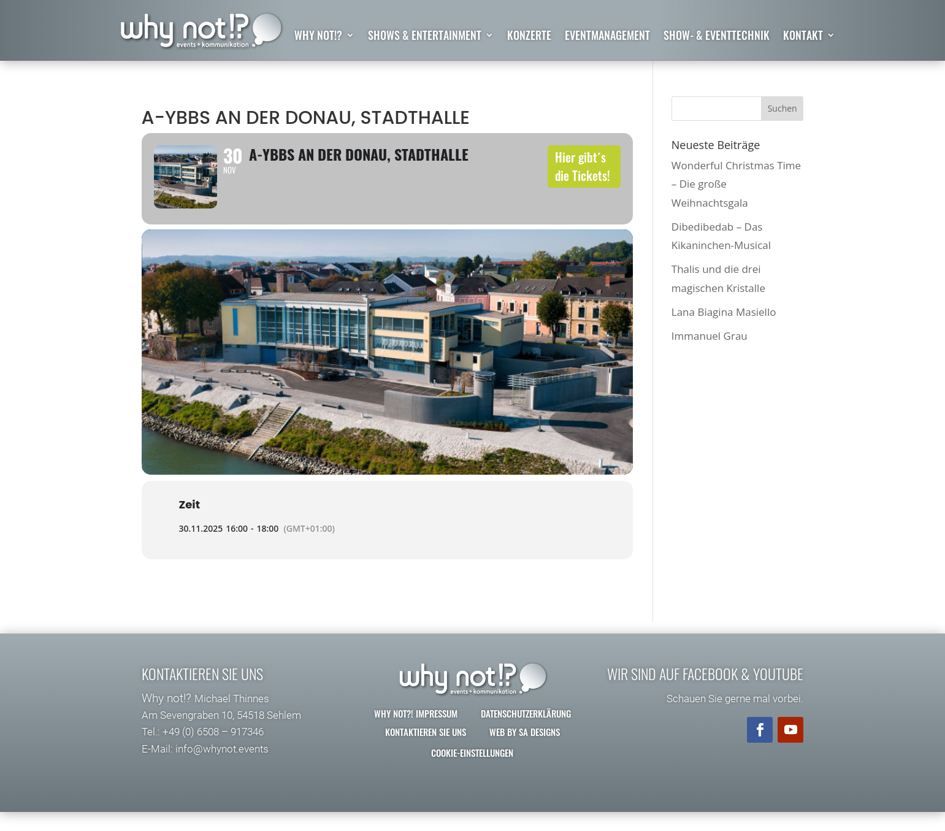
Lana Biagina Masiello (723, 312)
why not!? (318, 37)
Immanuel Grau (709, 336)
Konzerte (529, 37)
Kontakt (803, 37)
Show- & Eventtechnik (717, 37)
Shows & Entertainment (424, 37)
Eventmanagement (607, 37)
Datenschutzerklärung (526, 731)
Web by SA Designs (524, 750)
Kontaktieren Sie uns (425, 750)
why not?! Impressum (415, 731)
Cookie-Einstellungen (472, 771)
